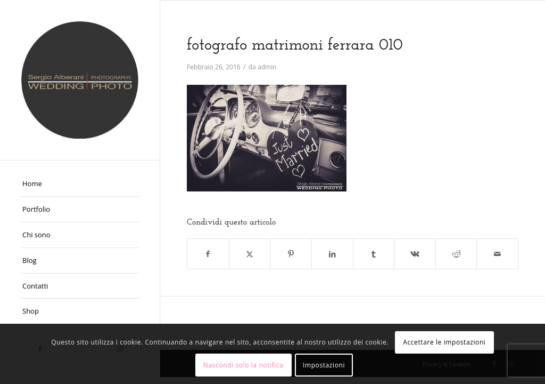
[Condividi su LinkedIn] (332, 254)
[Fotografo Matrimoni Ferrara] (79, 80)
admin (267, 66)
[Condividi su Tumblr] (373, 254)
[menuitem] (80, 184)
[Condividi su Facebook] (208, 254)
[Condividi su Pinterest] (290, 254)
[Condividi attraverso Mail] (497, 254)
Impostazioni (324, 365)
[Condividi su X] (249, 254)
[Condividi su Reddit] (456, 254)
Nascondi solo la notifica (243, 365)
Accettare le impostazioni (444, 342)
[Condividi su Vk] (414, 254)
